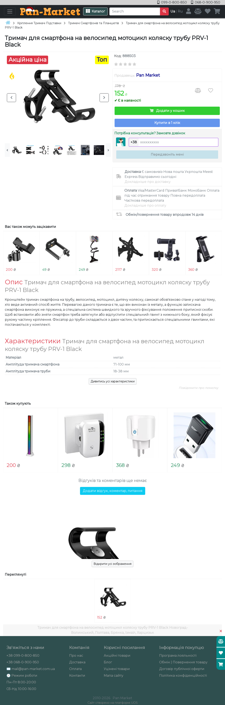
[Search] (134, 11)
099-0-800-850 (172, 2)
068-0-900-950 (205, 2)
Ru (180, 11)
